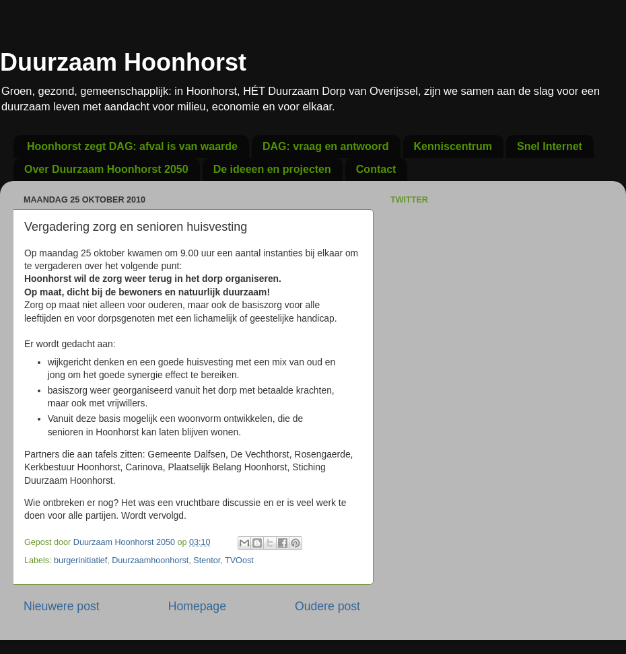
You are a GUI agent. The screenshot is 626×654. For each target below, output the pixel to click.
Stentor (206, 560)
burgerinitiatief (80, 560)
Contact (376, 169)
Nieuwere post (62, 606)
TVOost (239, 560)
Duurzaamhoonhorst (150, 560)
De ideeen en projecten (272, 169)
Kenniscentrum (453, 146)
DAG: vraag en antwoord (326, 146)
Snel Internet (549, 146)
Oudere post (327, 606)
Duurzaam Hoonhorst (123, 62)
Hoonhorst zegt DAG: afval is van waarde (132, 146)
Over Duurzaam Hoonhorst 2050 (106, 169)
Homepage (197, 606)
